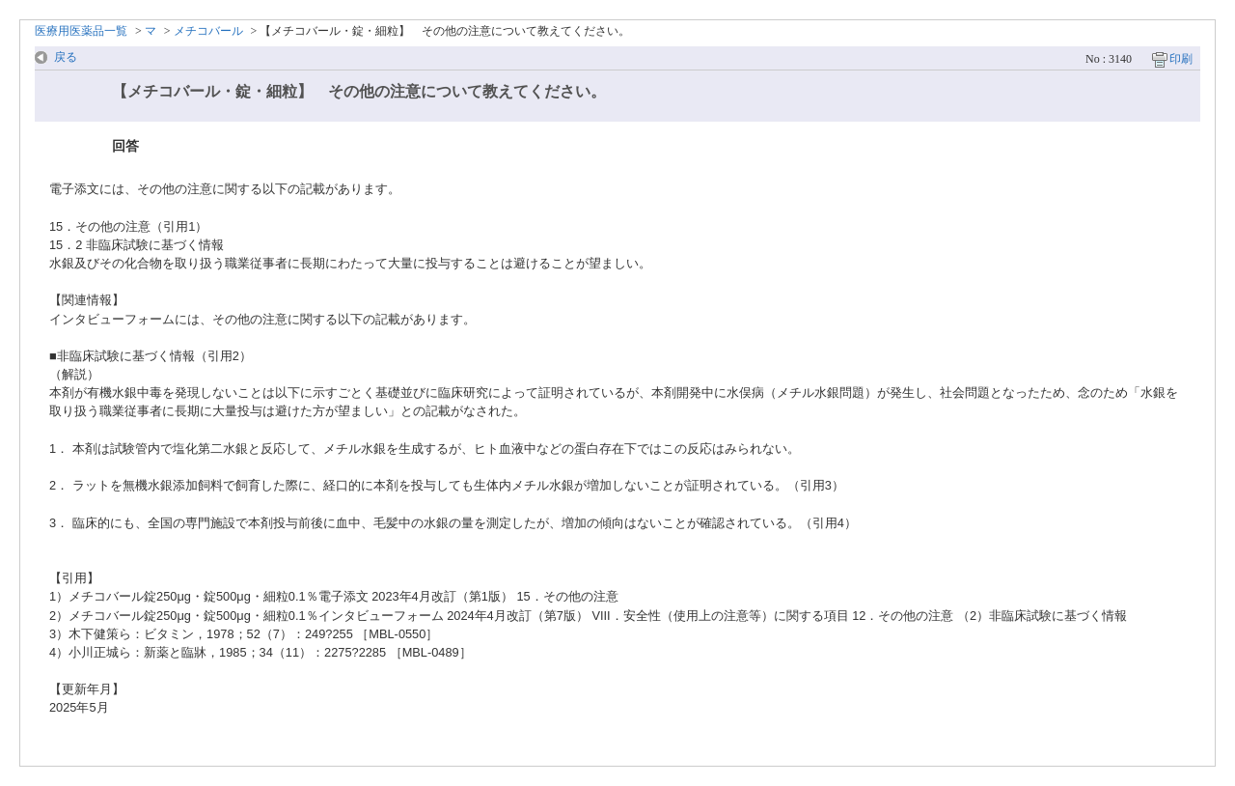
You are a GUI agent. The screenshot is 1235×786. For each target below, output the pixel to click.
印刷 (1181, 59)
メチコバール (208, 31)
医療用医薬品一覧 (81, 31)
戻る (65, 57)
